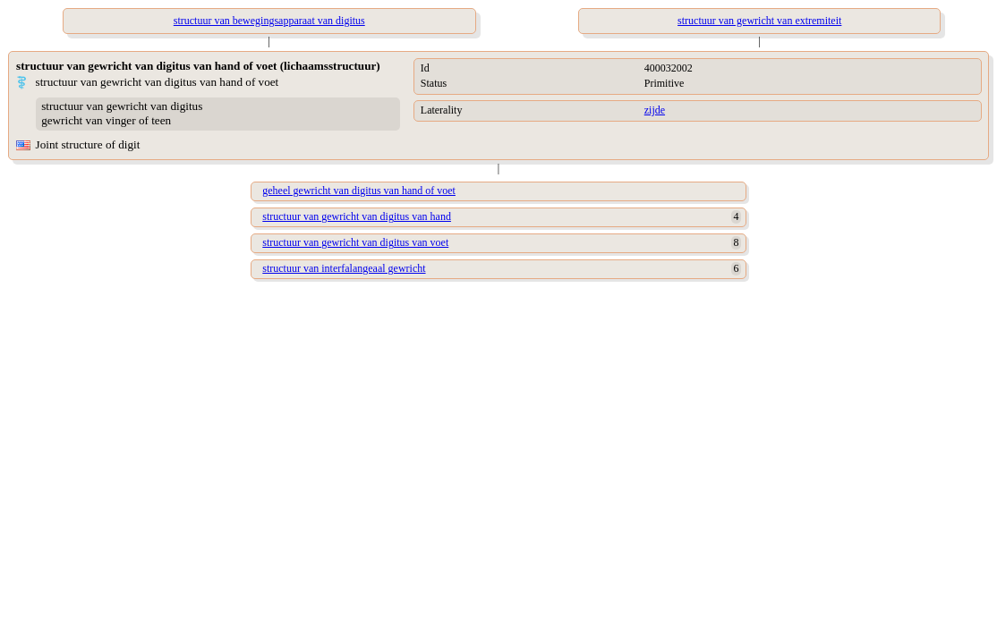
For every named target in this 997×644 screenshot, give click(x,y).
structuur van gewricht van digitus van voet (355, 242)
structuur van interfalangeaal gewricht (343, 268)
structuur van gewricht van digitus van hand (356, 216)
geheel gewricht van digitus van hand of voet (359, 190)
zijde (654, 110)
